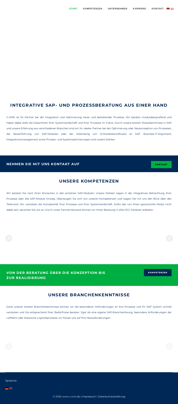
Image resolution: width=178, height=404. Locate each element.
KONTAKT (161, 164)
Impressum (89, 396)
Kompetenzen (157, 272)
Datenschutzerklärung (111, 396)
